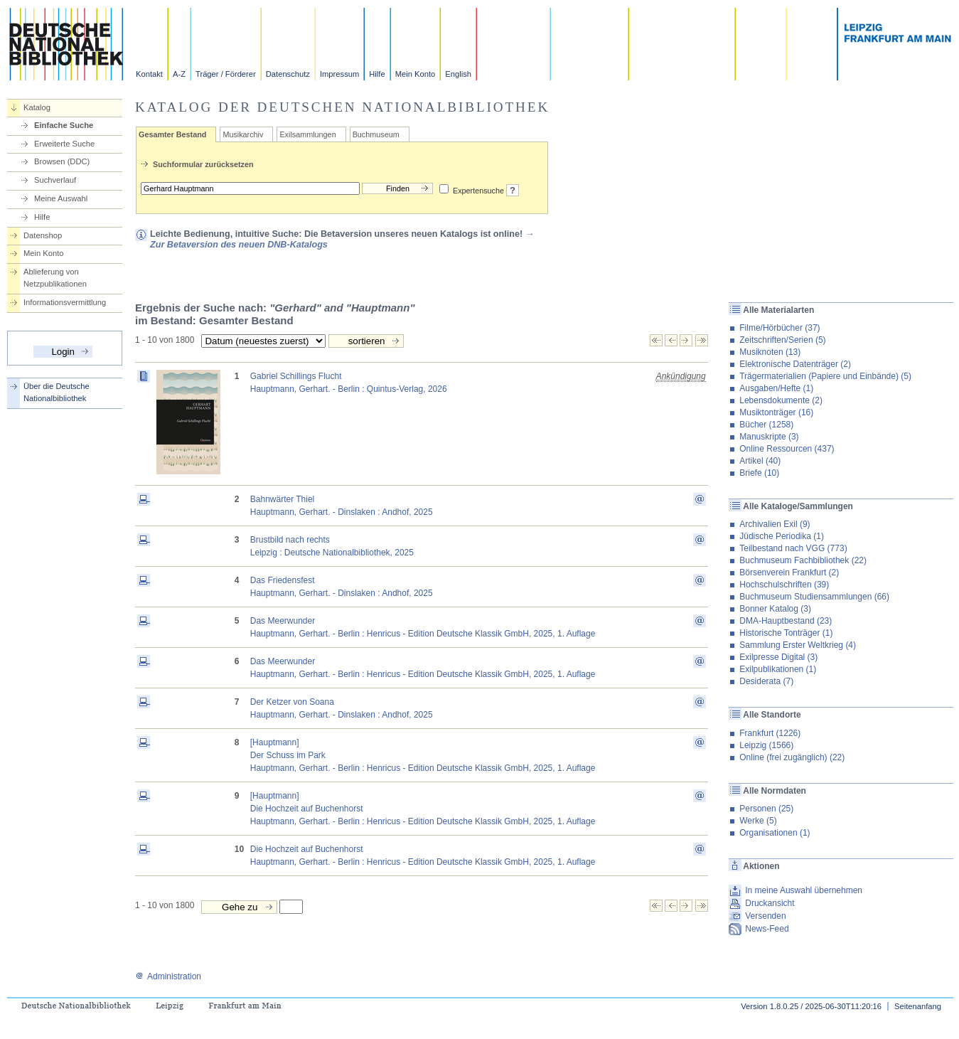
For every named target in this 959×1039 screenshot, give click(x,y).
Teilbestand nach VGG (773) (793, 548)
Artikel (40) (760, 461)
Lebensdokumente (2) (781, 400)
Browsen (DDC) (62, 161)
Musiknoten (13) (769, 352)
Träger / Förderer (225, 74)
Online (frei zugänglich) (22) (792, 757)
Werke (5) (757, 821)
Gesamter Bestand (172, 134)
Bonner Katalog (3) (775, 609)
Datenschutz (288, 74)
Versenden (765, 916)
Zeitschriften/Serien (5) (782, 340)
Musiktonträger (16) (776, 412)
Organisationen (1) (774, 833)
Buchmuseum (376, 134)
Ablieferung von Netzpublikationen (55, 277)
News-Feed (766, 929)
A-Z (179, 74)
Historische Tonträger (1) (785, 633)
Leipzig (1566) (766, 745)
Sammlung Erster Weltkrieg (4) (797, 645)
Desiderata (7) (766, 681)
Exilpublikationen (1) (777, 669)
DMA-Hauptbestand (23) (785, 621)
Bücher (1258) (766, 425)
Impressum (339, 74)
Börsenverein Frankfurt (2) (789, 572)
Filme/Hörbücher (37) (779, 328)
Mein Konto (415, 74)
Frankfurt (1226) (769, 733)
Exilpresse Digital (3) (778, 657)
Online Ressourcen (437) (786, 449)
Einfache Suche (63, 125)
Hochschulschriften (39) (784, 585)
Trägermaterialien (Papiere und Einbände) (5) (825, 376)
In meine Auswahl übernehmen (803, 890)
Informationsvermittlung (64, 302)
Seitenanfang (917, 1006)
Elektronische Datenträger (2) (795, 364)
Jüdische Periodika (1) (781, 536)
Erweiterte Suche (64, 143)
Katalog (36, 107)
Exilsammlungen (307, 134)
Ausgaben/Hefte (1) (776, 388)
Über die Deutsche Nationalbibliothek (56, 392)
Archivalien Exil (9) (774, 524)
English (458, 74)
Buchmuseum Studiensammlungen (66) (814, 597)
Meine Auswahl (60, 198)
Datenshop (42, 235)
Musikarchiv (243, 134)
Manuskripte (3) (768, 437)
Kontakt (149, 74)
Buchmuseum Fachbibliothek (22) (803, 560)
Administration (168, 976)
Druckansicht (769, 903)
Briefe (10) (759, 473)
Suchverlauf (55, 180)
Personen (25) (766, 809)
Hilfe (377, 74)
